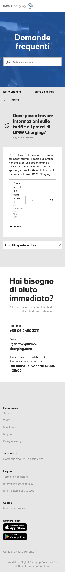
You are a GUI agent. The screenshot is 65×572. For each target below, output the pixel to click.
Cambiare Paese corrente (20, 551)
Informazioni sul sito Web (18, 490)
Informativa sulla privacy (18, 483)
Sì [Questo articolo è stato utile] (33, 200)
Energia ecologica (14, 441)
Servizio (8, 413)
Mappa (7, 434)
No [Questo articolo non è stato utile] (51, 200)
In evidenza (10, 427)
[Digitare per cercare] (32, 62)
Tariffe (15, 99)
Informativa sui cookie (16, 508)
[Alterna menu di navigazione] (59, 6)
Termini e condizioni (15, 476)
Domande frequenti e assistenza (23, 459)
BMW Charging (12, 91)
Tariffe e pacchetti (44, 91)
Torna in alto (18, 226)
